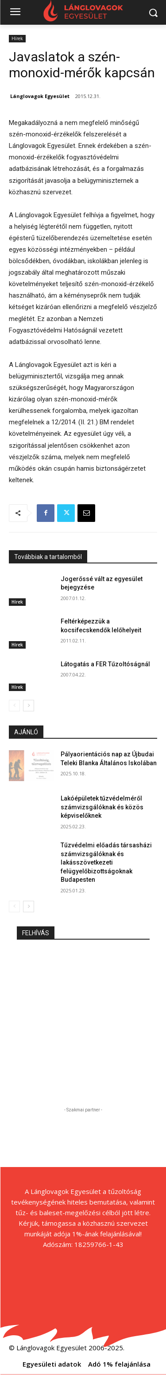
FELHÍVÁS (35, 933)
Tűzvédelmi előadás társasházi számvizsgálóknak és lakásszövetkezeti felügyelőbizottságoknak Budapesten (106, 862)
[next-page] (28, 705)
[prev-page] (14, 705)
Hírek (17, 38)
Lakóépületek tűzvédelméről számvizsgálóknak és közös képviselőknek (102, 807)
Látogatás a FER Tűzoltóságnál (105, 664)
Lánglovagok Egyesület (39, 96)
